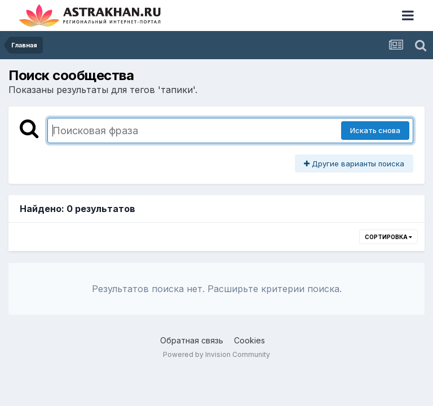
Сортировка (388, 236)
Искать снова (375, 130)
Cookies (249, 340)
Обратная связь (191, 340)
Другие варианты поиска (354, 163)
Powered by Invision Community (216, 354)
